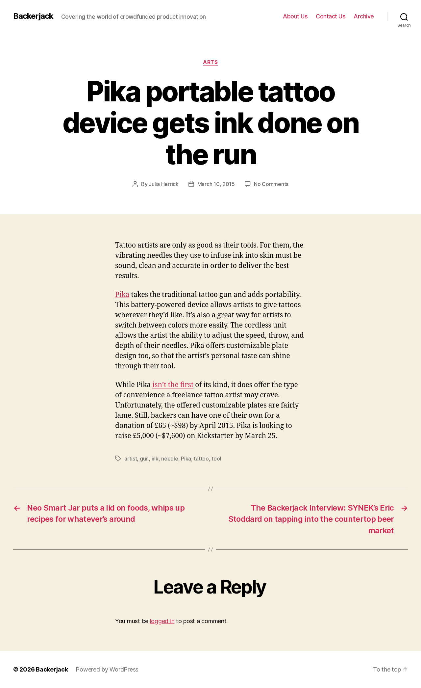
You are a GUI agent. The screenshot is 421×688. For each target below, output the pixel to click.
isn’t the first (172, 385)
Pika (122, 294)
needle (169, 458)
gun (144, 458)
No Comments (271, 184)
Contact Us (330, 16)
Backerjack (33, 16)
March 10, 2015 (216, 184)
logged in (162, 621)
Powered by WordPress (107, 669)
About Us (295, 16)
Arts (210, 62)
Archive (364, 16)
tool (216, 458)
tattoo (201, 458)
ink (155, 458)
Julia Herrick (164, 184)
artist (130, 458)
